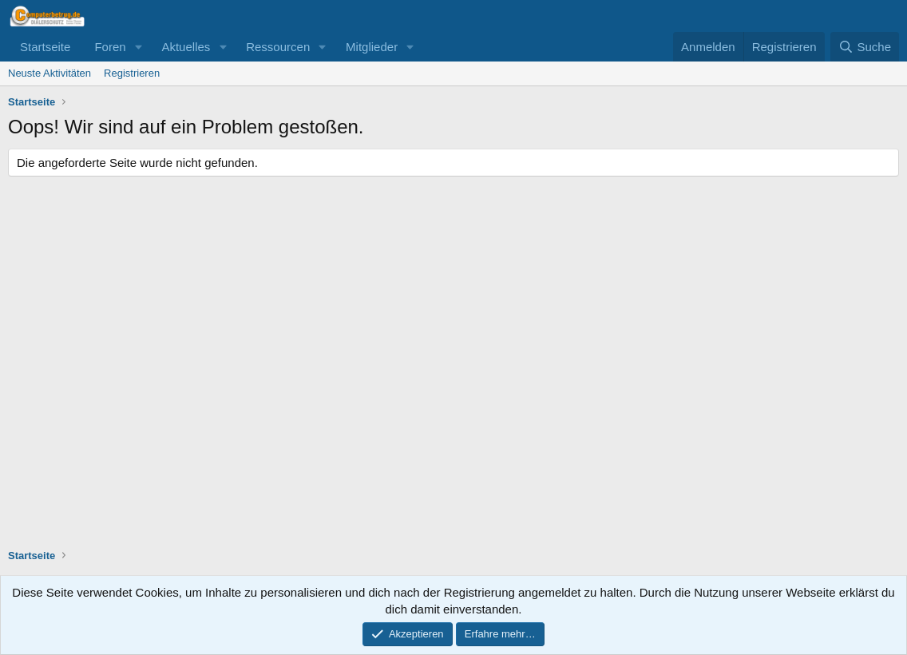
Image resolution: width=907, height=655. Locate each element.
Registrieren (132, 73)
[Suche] (864, 47)
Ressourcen (278, 47)
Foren (109, 47)
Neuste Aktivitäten (49, 73)
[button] (138, 47)
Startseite (45, 47)
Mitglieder (372, 47)
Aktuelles (185, 47)
